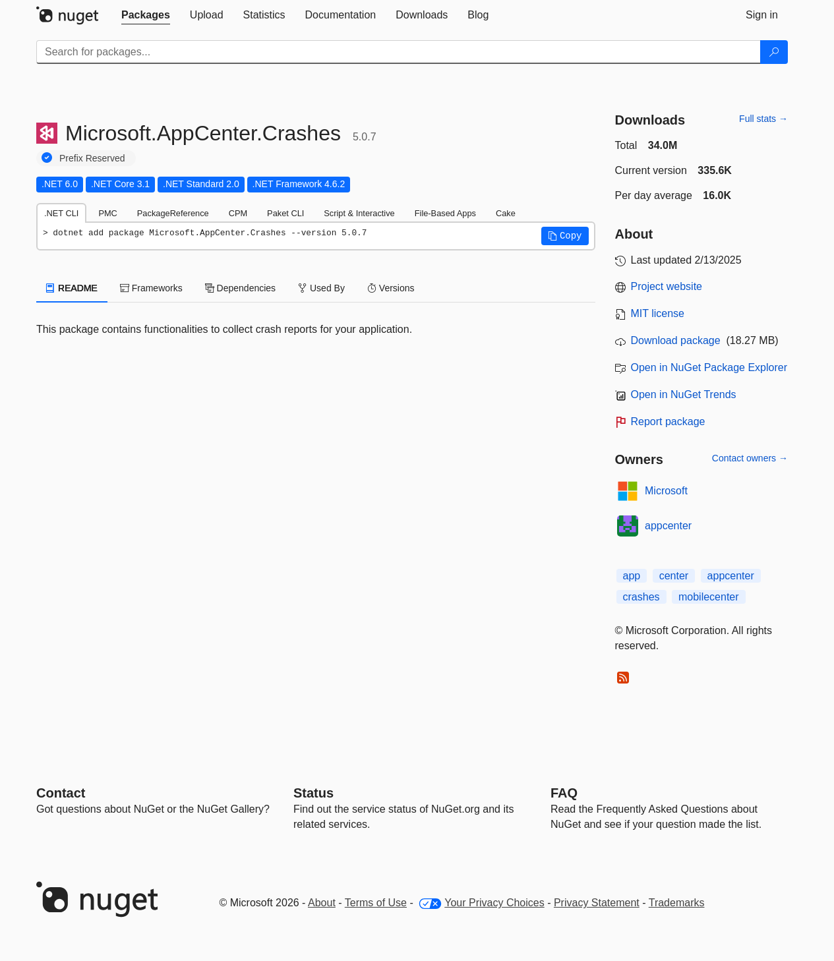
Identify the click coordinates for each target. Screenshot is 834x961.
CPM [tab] (238, 213)
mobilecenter (708, 596)
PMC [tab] (107, 213)
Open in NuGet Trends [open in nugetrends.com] (683, 394)
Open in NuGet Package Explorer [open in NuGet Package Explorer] (709, 367)
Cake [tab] (506, 213)
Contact (60, 793)
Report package (668, 421)
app (632, 575)
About (322, 902)
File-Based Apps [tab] (445, 213)
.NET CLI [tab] (61, 213)
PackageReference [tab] (173, 213)
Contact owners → (750, 458)
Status (313, 793)
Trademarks (677, 902)
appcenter (668, 525)
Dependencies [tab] (240, 288)
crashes (641, 596)
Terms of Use (376, 902)
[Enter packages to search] (398, 52)
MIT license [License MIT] (658, 313)
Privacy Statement (597, 902)
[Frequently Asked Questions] (564, 793)
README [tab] (72, 288)
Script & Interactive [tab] (359, 213)
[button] (565, 236)
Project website (667, 286)
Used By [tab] (321, 288)
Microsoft (666, 490)
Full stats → (763, 118)
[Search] (774, 52)
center (673, 575)
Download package (676, 340)
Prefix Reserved (92, 158)
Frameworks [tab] (151, 288)
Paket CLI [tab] (285, 213)
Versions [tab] (391, 288)
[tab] (145, 15)
